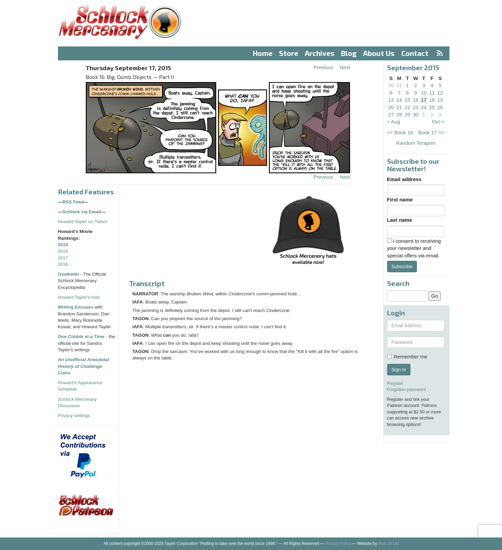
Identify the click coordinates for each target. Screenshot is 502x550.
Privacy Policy (338, 543)
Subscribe (402, 266)
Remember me (407, 356)
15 (407, 100)
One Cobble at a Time (81, 336)
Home (263, 53)
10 (424, 93)
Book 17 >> (431, 132)
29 (407, 114)
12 (440, 93)
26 (440, 107)
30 (391, 85)
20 (391, 107)
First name (400, 199)
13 (391, 100)
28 (399, 114)
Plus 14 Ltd (388, 543)
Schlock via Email (81, 211)
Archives (320, 53)
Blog (349, 53)
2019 (63, 244)
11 (432, 93)
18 (432, 100)
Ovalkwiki (69, 274)
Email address (404, 179)
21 (399, 107)
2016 (63, 264)
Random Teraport (415, 143)
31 (399, 85)
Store (288, 53)
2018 (63, 251)
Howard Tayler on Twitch (83, 221)
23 (416, 107)
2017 (63, 257)
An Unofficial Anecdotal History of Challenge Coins (83, 366)
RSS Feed (73, 201)
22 (407, 107)
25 (432, 107)
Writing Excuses (76, 307)
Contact (414, 53)
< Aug (393, 121)
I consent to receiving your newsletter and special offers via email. (414, 248)
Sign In (398, 369)
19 (440, 100)
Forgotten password (406, 389)
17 (424, 100)
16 (416, 100)
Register (395, 383)
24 (424, 107)
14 (399, 100)
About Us (379, 53)
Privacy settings (74, 415)
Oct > (438, 121)
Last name (399, 220)
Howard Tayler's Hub (79, 297)
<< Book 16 (400, 132)
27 (391, 114)
